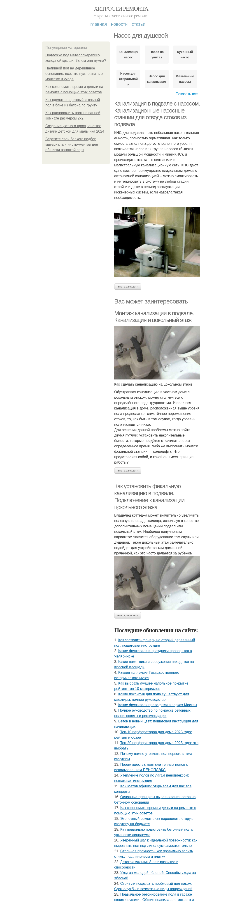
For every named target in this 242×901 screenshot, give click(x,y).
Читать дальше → (128, 286)
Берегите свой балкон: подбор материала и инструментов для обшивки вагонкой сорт (71, 144)
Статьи (138, 24)
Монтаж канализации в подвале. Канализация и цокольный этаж (154, 317)
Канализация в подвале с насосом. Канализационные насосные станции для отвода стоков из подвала (157, 114)
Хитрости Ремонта (121, 8)
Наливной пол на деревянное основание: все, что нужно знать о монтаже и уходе (74, 73)
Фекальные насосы (185, 78)
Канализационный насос (128, 54)
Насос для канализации (156, 78)
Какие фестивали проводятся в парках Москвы (157, 705)
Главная (98, 24)
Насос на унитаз (157, 54)
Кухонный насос (185, 54)
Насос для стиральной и (128, 79)
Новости (119, 24)
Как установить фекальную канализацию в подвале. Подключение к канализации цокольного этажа (149, 496)
